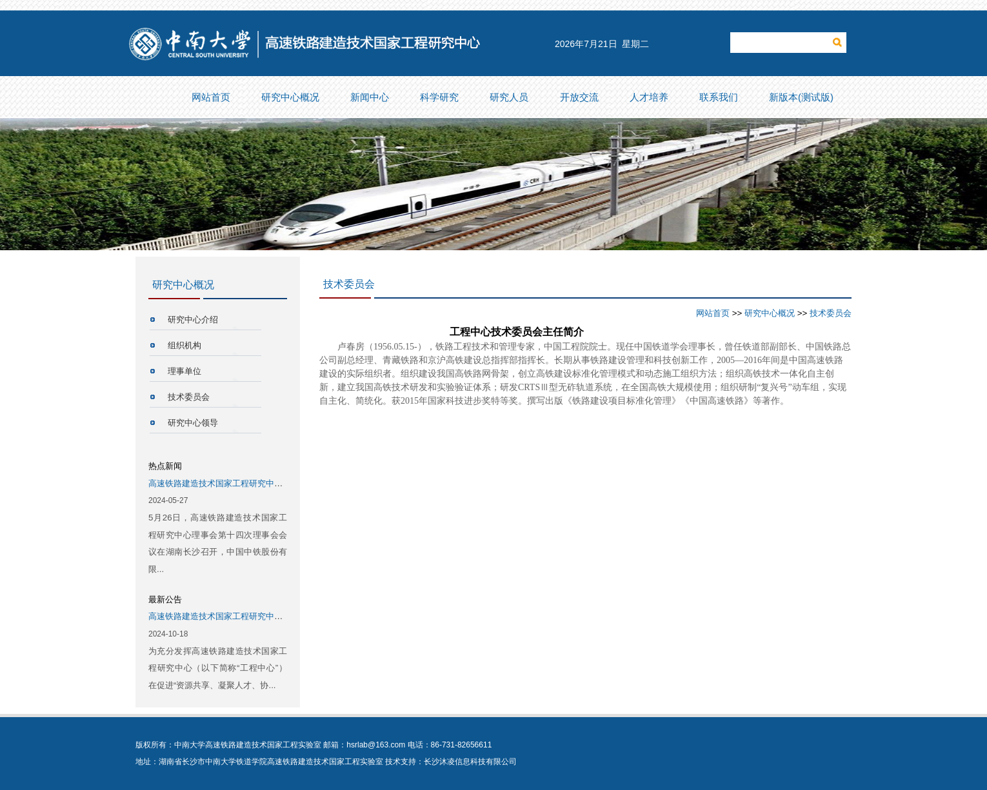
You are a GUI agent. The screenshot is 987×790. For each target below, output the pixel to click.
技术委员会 (189, 397)
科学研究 (442, 97)
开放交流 (582, 97)
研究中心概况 (292, 97)
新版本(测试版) (804, 97)
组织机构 (184, 345)
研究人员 (511, 97)
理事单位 (184, 371)
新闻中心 (372, 97)
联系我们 (721, 97)
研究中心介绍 (193, 319)
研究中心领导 (193, 423)
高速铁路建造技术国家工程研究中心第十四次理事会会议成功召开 (270, 483)
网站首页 (213, 97)
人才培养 (651, 97)
